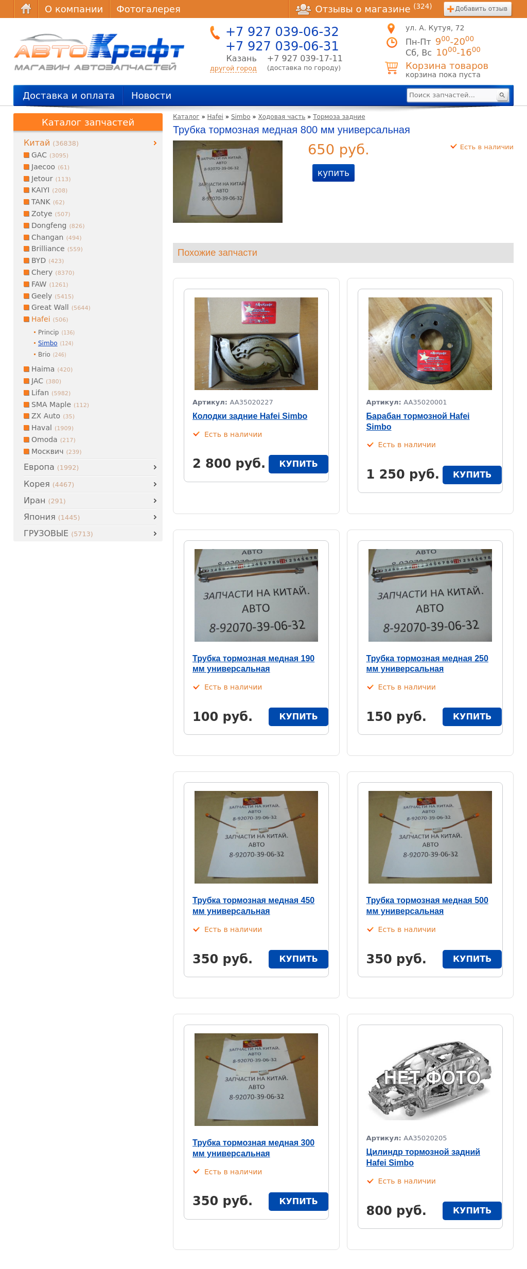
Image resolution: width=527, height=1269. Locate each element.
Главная (26, 9)
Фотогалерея (148, 9)
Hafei (215, 116)
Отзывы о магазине (363, 8)
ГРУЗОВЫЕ (58, 533)
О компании (74, 9)
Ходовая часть (281, 116)
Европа (51, 467)
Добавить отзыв (481, 8)
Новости (151, 95)
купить (333, 173)
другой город (233, 68)
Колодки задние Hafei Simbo (249, 416)
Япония (52, 517)
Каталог (186, 116)
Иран (45, 500)
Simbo (241, 116)
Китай (51, 143)
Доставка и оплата (69, 95)
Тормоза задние (339, 116)
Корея (49, 484)
